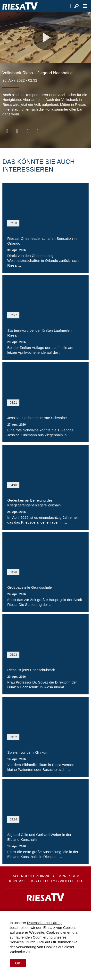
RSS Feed (39, 881)
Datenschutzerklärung (45, 923)
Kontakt (17, 881)
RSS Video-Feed (66, 881)
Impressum (69, 876)
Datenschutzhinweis (32, 876)
